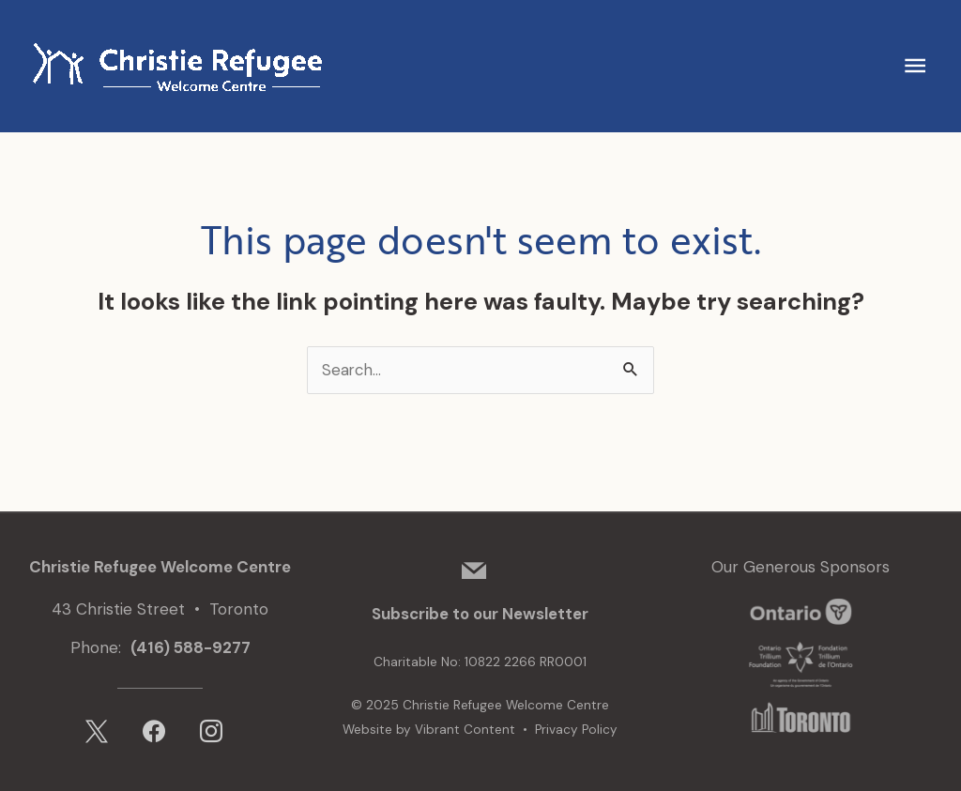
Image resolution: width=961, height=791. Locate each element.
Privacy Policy (576, 730)
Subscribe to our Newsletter (480, 614)
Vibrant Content (465, 730)
